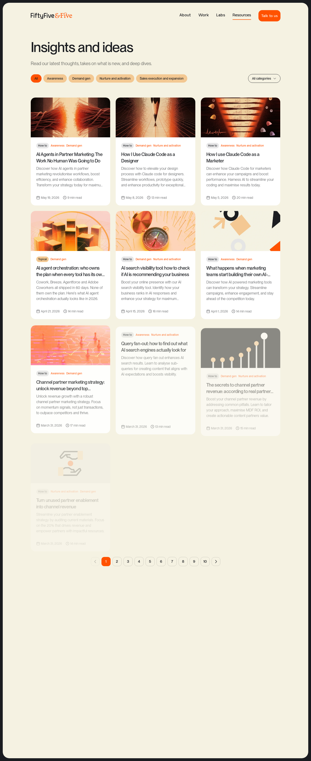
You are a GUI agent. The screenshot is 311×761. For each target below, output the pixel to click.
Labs (220, 14)
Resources (242, 16)
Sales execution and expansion (162, 78)
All (36, 78)
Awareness (55, 78)
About (185, 14)
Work (203, 14)
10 (205, 561)
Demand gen (81, 78)
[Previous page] (95, 561)
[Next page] (216, 561)
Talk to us (269, 15)
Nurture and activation (115, 78)
